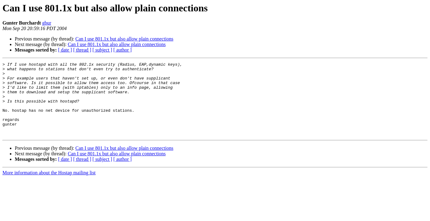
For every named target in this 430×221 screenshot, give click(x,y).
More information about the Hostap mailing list (49, 187)
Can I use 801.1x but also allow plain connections (124, 38)
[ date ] (65, 49)
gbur (46, 22)
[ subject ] (102, 49)
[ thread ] (82, 49)
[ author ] (122, 49)
